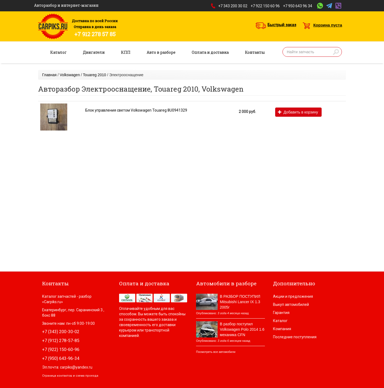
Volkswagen (70, 75)
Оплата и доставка (210, 52)
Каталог (58, 52)
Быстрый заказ (282, 24)
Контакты (255, 52)
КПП (125, 52)
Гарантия (281, 312)
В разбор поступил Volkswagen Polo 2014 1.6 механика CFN (242, 329)
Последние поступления (294, 337)
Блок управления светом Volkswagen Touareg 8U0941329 (136, 110)
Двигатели (94, 52)
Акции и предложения (293, 296)
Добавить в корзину (298, 112)
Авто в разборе (161, 52)
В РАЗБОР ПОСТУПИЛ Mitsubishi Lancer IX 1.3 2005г (240, 301)
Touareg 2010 (94, 75)
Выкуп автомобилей (291, 304)
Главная (49, 75)
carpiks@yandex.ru (76, 367)
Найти (336, 51)
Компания (282, 329)
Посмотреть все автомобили (215, 351)
